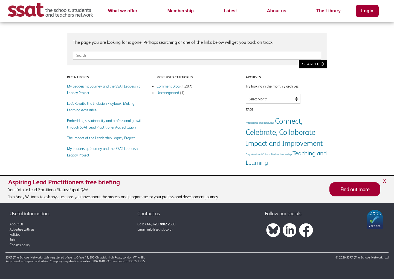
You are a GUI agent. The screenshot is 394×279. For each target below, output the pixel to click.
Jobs (13, 240)
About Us (16, 224)
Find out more (354, 189)
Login (367, 10)
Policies (15, 235)
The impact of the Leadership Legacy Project (101, 138)
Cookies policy (20, 245)
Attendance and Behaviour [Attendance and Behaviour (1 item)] (260, 122)
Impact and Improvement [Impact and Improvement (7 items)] (284, 143)
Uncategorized (168, 93)
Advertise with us (22, 229)
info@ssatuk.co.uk (160, 229)
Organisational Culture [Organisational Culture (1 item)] (258, 154)
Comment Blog (168, 86)
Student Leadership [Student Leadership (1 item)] (281, 154)
